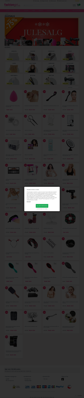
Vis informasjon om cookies (42, 208)
